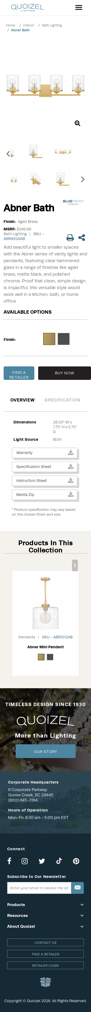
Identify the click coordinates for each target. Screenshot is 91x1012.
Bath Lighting (52, 25)
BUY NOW (64, 373)
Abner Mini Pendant (45, 647)
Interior (28, 25)
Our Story (45, 752)
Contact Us (45, 943)
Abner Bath (20, 30)
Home (10, 25)
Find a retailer (45, 954)
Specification (62, 399)
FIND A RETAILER (19, 375)
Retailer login (45, 965)
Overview (22, 399)
